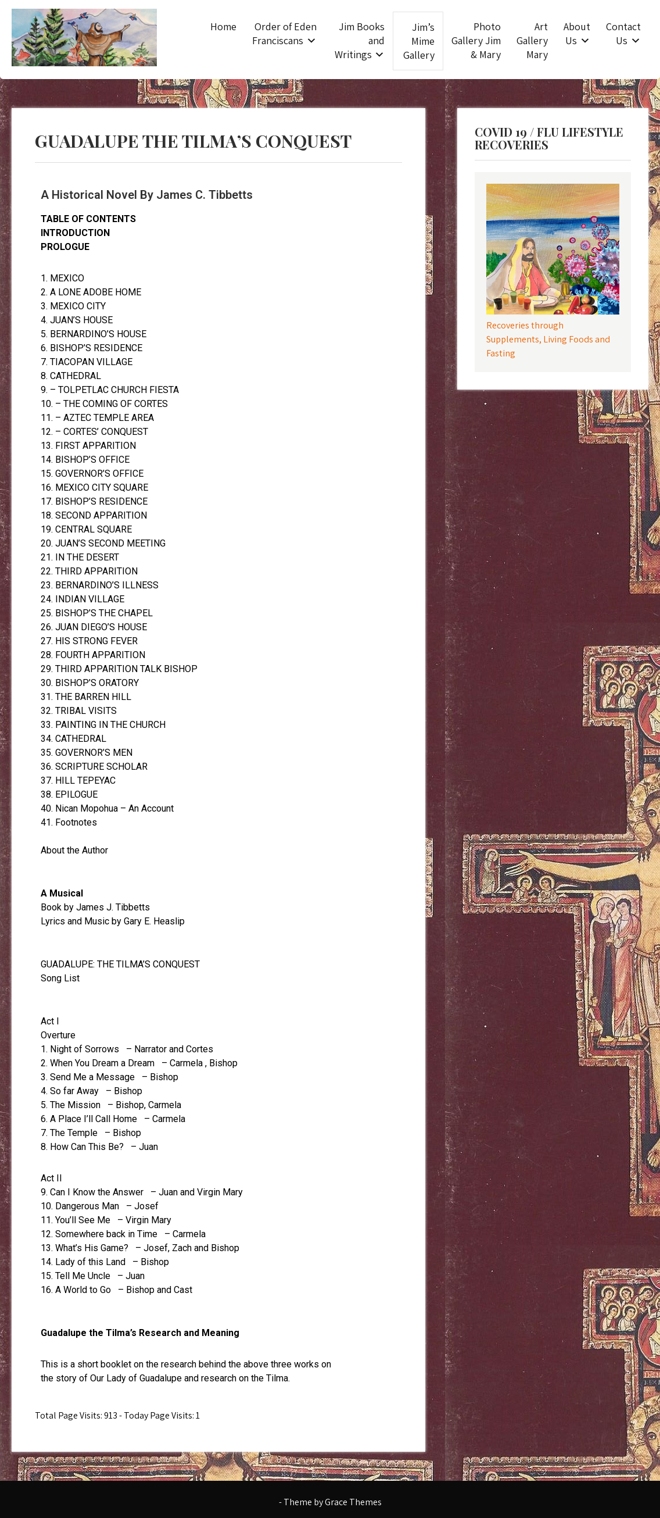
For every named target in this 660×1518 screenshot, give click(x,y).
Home (223, 26)
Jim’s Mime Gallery (419, 41)
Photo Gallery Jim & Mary (476, 40)
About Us (577, 33)
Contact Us (623, 33)
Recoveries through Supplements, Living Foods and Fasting (548, 339)
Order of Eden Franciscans (284, 33)
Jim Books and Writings (360, 40)
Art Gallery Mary (532, 40)
